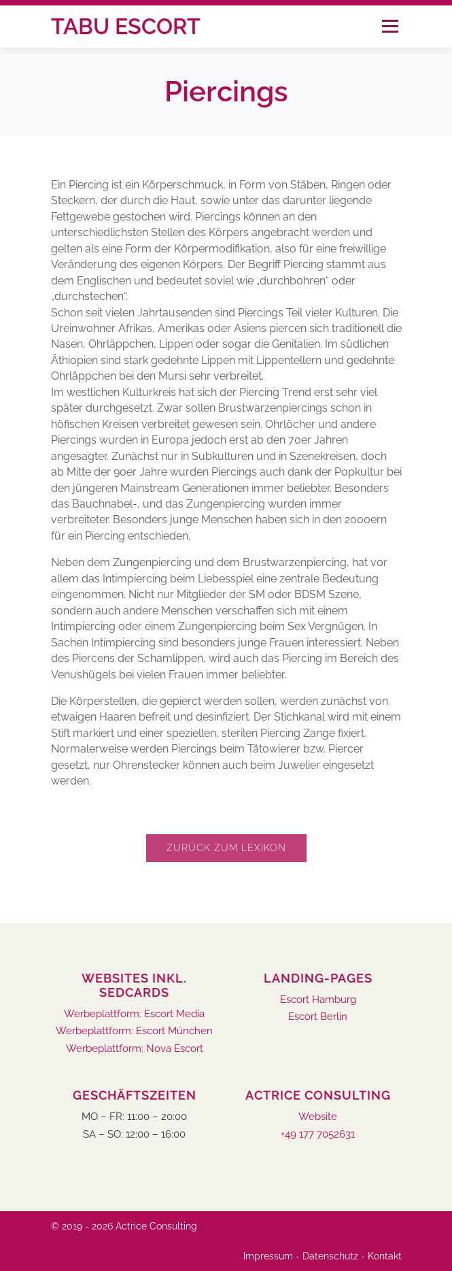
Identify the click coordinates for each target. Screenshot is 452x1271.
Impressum (268, 1256)
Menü (390, 26)
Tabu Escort (126, 26)
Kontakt (385, 1256)
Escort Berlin (317, 1017)
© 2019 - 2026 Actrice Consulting (124, 1226)
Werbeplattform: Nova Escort (134, 1049)
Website (317, 1117)
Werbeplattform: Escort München (134, 1031)
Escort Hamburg (318, 1000)
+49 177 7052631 (318, 1134)
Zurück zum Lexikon (226, 847)
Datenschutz (330, 1256)
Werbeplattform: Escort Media (134, 1014)
